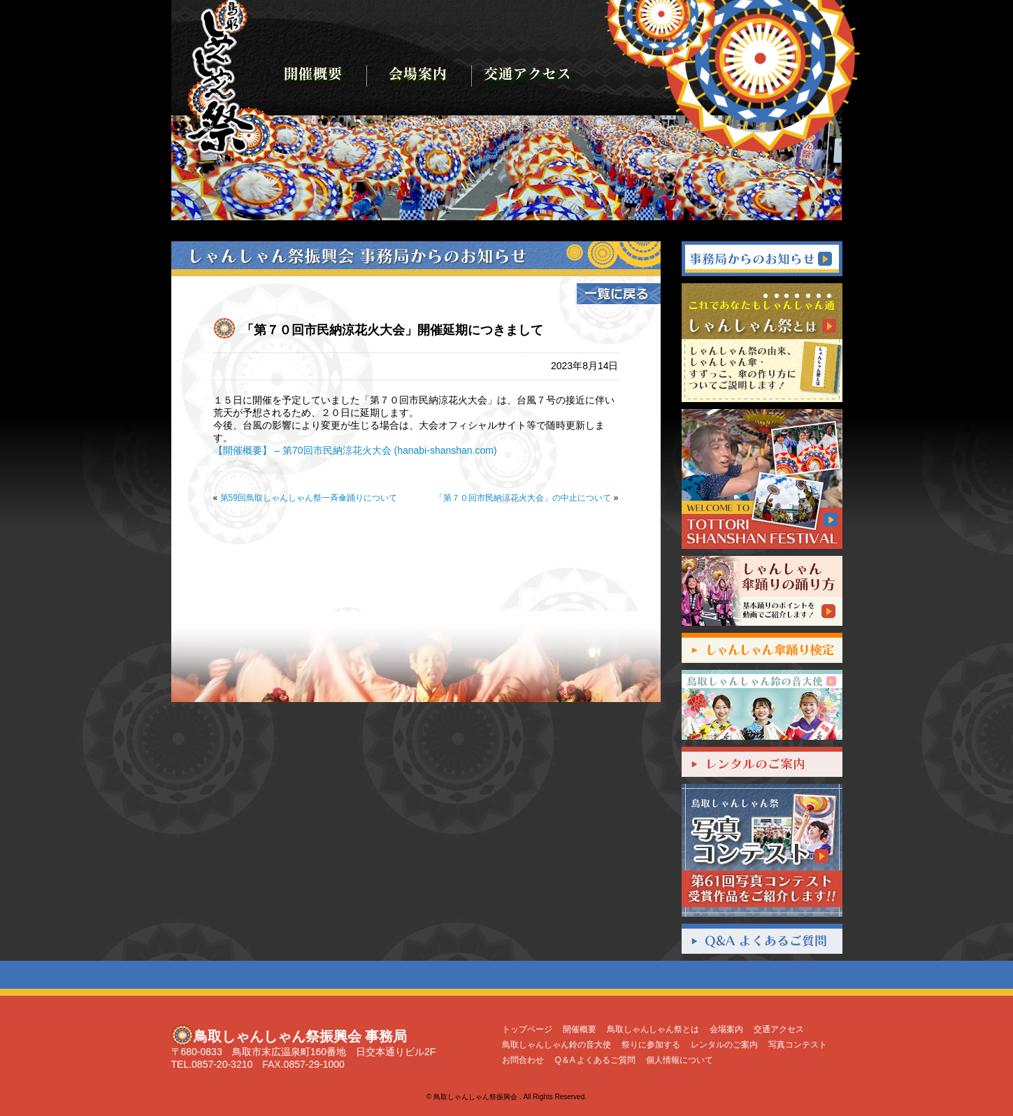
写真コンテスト (797, 1045)
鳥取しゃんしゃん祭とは (653, 1029)
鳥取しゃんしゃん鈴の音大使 (556, 1045)
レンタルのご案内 (724, 1045)
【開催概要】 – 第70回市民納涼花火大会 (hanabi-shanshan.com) (355, 450)
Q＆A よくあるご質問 (594, 1060)
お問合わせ (523, 1060)
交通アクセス (779, 1029)
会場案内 (726, 1029)
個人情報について (679, 1060)
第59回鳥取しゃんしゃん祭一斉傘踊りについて (308, 498)
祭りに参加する (651, 1045)
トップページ (527, 1029)
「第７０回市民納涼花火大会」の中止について (523, 498)
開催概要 (579, 1029)
